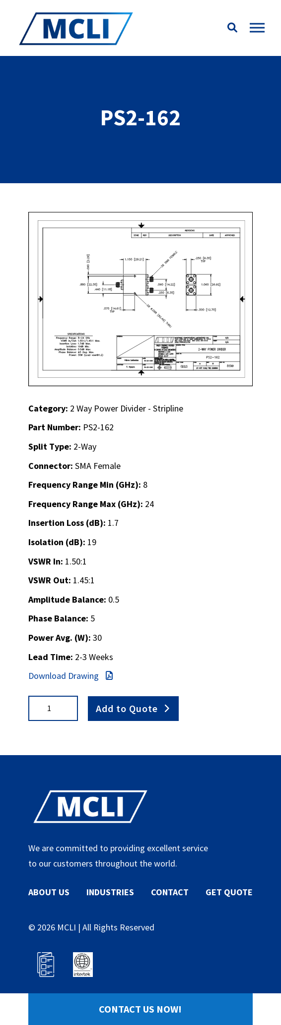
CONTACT (170, 892)
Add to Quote (127, 708)
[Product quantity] (53, 708)
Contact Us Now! (140, 1009)
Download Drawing (70, 675)
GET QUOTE (229, 892)
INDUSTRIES (110, 892)
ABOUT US (49, 892)
